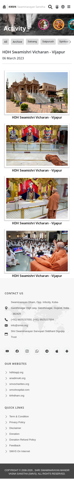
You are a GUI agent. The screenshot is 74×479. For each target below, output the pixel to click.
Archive (17, 42)
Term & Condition (19, 416)
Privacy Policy (17, 422)
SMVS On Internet (19, 451)
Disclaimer (15, 428)
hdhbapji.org (16, 372)
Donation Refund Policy (22, 439)
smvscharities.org (19, 384)
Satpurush (48, 41)
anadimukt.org (17, 378)
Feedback (14, 445)
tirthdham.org (16, 395)
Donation (14, 433)
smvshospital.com (19, 389)
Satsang (32, 41)
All (5, 42)
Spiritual (64, 41)
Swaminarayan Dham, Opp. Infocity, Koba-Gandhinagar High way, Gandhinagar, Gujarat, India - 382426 (40, 308)
